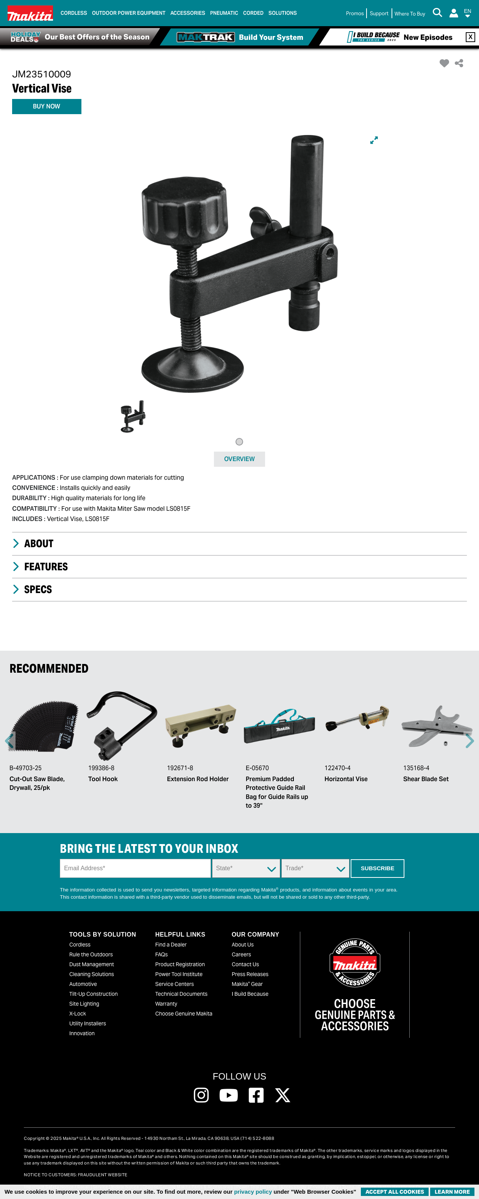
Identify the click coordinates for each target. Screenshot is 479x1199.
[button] (467, 14)
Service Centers (174, 984)
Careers (241, 954)
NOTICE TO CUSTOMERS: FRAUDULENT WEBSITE (76, 1174)
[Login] (453, 13)
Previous (10, 740)
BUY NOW (46, 106)
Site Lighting (84, 1003)
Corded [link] (253, 13)
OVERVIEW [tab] (239, 459)
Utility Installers (87, 1023)
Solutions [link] (282, 13)
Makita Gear (247, 984)
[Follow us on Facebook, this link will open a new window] (256, 1095)
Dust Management (91, 964)
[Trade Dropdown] (315, 868)
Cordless (79, 944)
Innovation (82, 1033)
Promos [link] (355, 13)
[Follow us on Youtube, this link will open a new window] (229, 1095)
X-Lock (77, 1013)
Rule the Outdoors (91, 954)
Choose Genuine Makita (183, 1013)
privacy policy (253, 1191)
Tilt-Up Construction (93, 993)
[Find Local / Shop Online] (410, 14)
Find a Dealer (171, 944)
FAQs (161, 954)
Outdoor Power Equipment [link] (128, 13)
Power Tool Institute (179, 974)
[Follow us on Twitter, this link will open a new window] (282, 1095)
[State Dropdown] (246, 868)
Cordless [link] (74, 13)
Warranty (166, 1003)
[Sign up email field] (135, 868)
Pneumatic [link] (224, 13)
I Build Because (250, 993)
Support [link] (379, 13)
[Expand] (374, 140)
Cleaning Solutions (91, 974)
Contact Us (245, 964)
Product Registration (180, 964)
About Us (243, 944)
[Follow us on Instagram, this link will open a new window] (201, 1095)
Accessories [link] (187, 13)
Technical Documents (181, 993)
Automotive (83, 984)
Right (469, 740)
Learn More (452, 1191)
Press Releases (250, 974)
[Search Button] (437, 13)
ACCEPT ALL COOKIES (394, 1191)
